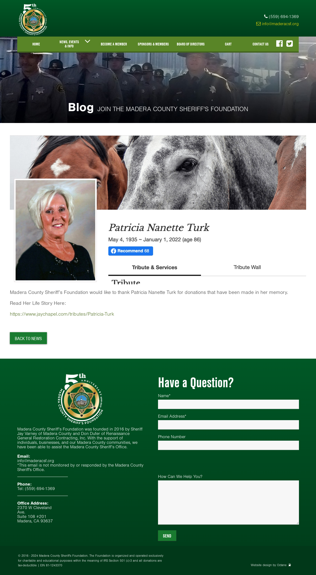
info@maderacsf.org (277, 23)
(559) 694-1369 (284, 16)
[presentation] (195, 464)
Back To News (28, 338)
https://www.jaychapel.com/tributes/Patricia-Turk (62, 314)
